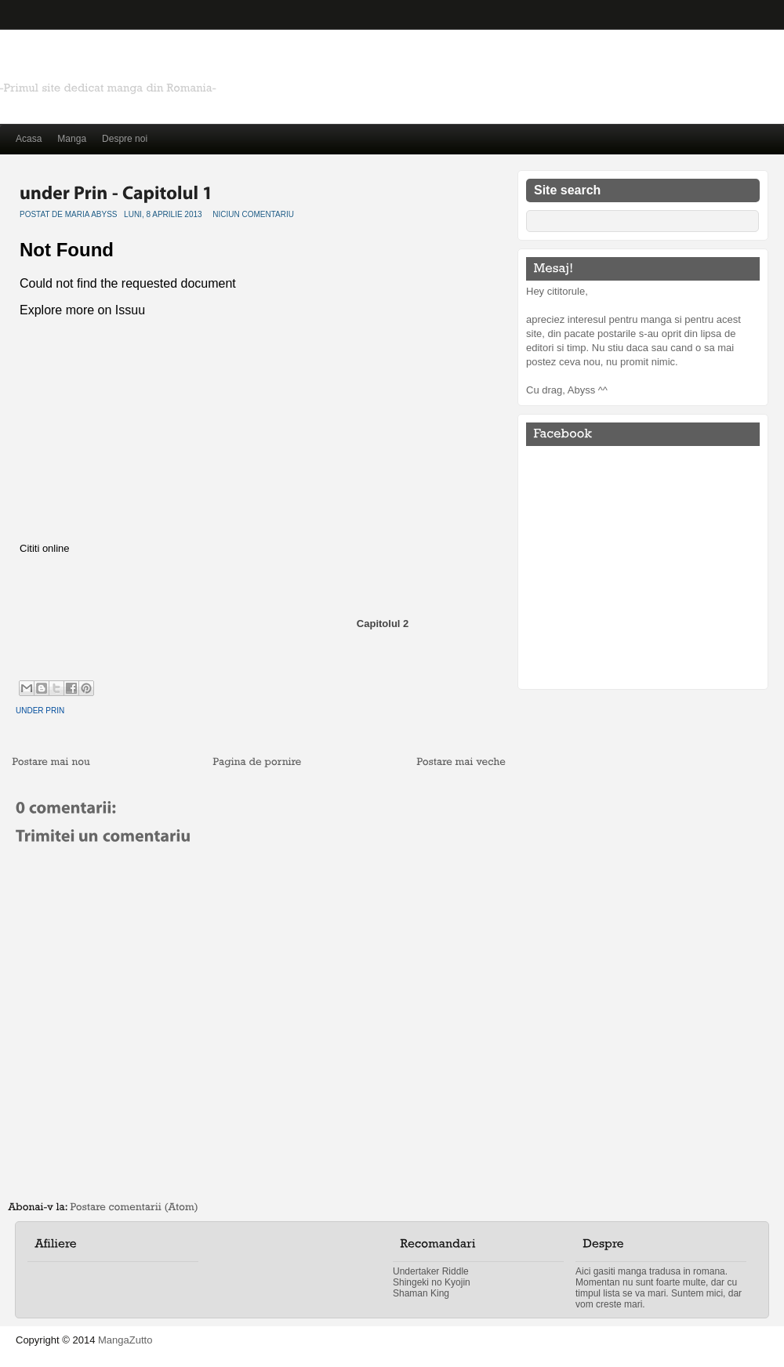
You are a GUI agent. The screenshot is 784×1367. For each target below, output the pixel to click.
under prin (40, 710)
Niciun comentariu (253, 214)
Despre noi (124, 138)
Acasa (29, 138)
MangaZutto (125, 1340)
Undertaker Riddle (431, 1271)
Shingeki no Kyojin (431, 1282)
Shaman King (421, 1293)
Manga (71, 138)
